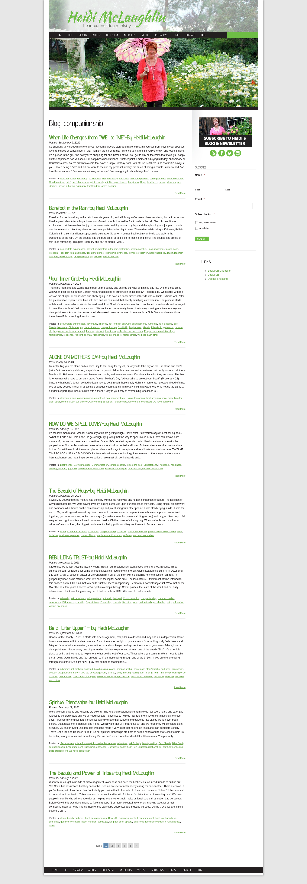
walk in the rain (110, 256)
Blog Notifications (207, 222)
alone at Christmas (77, 531)
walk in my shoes (58, 606)
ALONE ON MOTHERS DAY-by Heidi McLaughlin (94, 357)
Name (200, 175)
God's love (113, 747)
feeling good (171, 249)
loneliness (152, 182)
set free (98, 256)
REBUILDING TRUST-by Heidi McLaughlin (88, 557)
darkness (124, 178)
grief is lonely (97, 182)
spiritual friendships (94, 335)
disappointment (66, 672)
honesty (90, 331)
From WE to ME (175, 178)
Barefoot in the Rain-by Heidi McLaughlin (88, 208)
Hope (143, 182)
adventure (92, 249)
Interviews (161, 35)
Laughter (53, 256)
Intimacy (62, 468)
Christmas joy (75, 327)
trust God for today (96, 186)
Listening (126, 602)
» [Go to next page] (136, 845)
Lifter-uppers (125, 821)
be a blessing (165, 323)
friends (100, 253)
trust (135, 602)
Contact (190, 35)
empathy (98, 398)
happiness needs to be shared (69, 331)
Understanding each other (152, 602)
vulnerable (178, 602)
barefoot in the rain (108, 249)
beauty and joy (149, 743)
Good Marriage (57, 182)
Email (200, 199)
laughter (178, 253)
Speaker (82, 35)
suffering (70, 186)
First (197, 190)
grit (124, 398)
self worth (159, 676)
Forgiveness (135, 327)
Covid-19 (122, 327)
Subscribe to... (205, 214)
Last (227, 190)
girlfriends (122, 253)
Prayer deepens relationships (159, 331)
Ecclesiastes (67, 743)
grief (68, 182)
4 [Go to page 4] (124, 845)
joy (164, 253)
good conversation (70, 821)
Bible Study (178, 743)
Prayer (61, 186)
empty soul (143, 178)
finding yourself (158, 178)
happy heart (155, 253)
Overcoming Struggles (101, 401)
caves (112, 669)
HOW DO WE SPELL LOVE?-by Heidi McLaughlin (95, 423)
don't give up (81, 672)
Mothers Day (68, 401)
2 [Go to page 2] (112, 845)
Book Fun (213, 274)
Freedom (53, 253)
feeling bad (137, 672)
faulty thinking (123, 672)
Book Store (112, 35)
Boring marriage (82, 465)
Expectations (150, 465)
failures (111, 672)
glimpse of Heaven (138, 253)
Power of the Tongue (116, 468)
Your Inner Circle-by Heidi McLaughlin (85, 278)
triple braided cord (58, 750)
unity (169, 602)
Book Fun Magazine (219, 270)
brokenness (95, 178)
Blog (203, 35)
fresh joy (91, 253)
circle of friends (92, 327)
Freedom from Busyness (72, 253)
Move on (171, 182)
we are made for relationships (121, 335)
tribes (52, 825)
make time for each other (130, 331)
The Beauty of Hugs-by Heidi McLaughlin (88, 490)
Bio (69, 35)
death (133, 178)
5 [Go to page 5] (130, 845)
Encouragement (156, 249)
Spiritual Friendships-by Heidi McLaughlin (88, 702)
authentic (152, 323)
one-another (65, 676)
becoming (82, 178)
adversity (64, 598)
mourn (162, 182)
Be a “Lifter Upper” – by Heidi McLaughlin (89, 628)
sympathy (81, 186)
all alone (64, 178)
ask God (126, 323)
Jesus (101, 821)
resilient (79, 335)
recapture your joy (83, 256)
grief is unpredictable (116, 182)
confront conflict (166, 598)
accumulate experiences (72, 249)
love (74, 468)
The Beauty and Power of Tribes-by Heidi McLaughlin (101, 773)
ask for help (115, 323)
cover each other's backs (146, 669)
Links (177, 35)
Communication (100, 465)
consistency (55, 602)
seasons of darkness (141, 676)
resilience (68, 335)
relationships (55, 335)
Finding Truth (151, 672)
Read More (179, 193)
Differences (68, 602)
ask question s (78, 598)
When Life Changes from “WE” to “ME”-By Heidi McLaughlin (107, 137)
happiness (133, 182)
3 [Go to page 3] (118, 845)
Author (96, 35)
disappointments (127, 818)
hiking (130, 398)
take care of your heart (140, 401)
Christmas (93, 531)
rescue (125, 676)
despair (52, 672)
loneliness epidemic (156, 398)
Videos (145, 35)
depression (177, 669)
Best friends (66, 465)
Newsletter (204, 228)
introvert (100, 331)
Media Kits (130, 35)
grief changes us (80, 182)
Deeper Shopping (218, 278)
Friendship (110, 253)
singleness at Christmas (109, 535)
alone (73, 178)
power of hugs (88, 535)
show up (169, 676)
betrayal (117, 598)
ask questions (139, 323)
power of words (105, 676)
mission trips (65, 256)
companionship (110, 178)
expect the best (134, 465)
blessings (62, 327)
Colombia (124, 249)
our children (82, 401)
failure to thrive (135, 531)
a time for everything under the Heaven (95, 743)
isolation (53, 535)
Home (59, 35)
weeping (112, 186)
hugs (179, 531)
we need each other (148, 335)
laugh (170, 253)
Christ (87, 818)
